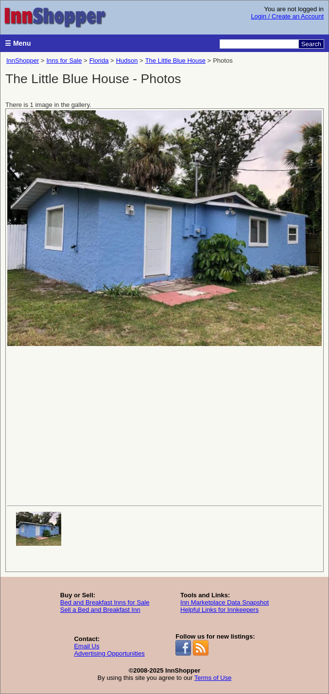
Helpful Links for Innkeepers (219, 609)
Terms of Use (213, 677)
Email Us (86, 646)
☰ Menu (18, 43)
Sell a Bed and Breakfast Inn (100, 609)
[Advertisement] (164, 425)
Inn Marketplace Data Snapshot (224, 602)
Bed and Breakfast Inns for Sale (105, 602)
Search (311, 44)
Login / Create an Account (287, 16)
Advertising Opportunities (109, 653)
